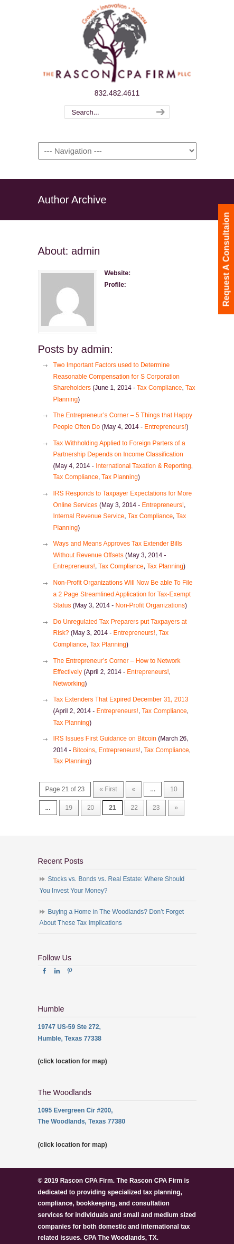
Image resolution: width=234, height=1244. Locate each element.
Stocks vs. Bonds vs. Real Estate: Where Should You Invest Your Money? (112, 884)
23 (156, 807)
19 (68, 807)
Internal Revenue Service (89, 516)
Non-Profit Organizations (150, 605)
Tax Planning (119, 477)
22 (134, 807)
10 (173, 789)
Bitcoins (84, 750)
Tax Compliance (159, 387)
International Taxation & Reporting (143, 466)
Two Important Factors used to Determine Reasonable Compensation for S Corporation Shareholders (116, 376)
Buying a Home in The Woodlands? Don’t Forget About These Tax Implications (112, 917)
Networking (69, 683)
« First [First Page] (108, 789)
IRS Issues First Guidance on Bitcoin (104, 738)
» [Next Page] (176, 807)
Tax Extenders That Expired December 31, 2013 (121, 699)
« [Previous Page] (134, 789)
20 (90, 807)
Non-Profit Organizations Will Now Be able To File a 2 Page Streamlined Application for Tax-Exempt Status (123, 594)
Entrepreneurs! (165, 427)
